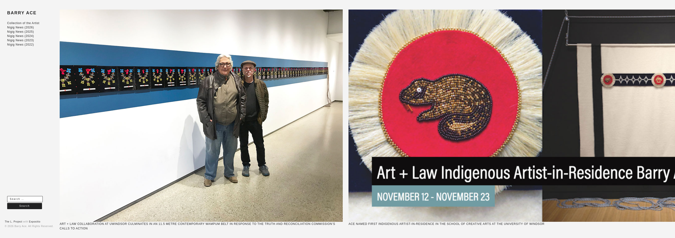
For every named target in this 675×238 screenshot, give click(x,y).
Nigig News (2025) (20, 31)
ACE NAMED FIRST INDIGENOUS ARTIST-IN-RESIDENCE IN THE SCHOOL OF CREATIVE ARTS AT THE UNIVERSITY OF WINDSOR (446, 224)
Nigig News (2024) (20, 36)
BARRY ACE (22, 12)
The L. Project (13, 221)
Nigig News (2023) (20, 40)
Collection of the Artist (23, 23)
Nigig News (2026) (20, 27)
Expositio (35, 221)
